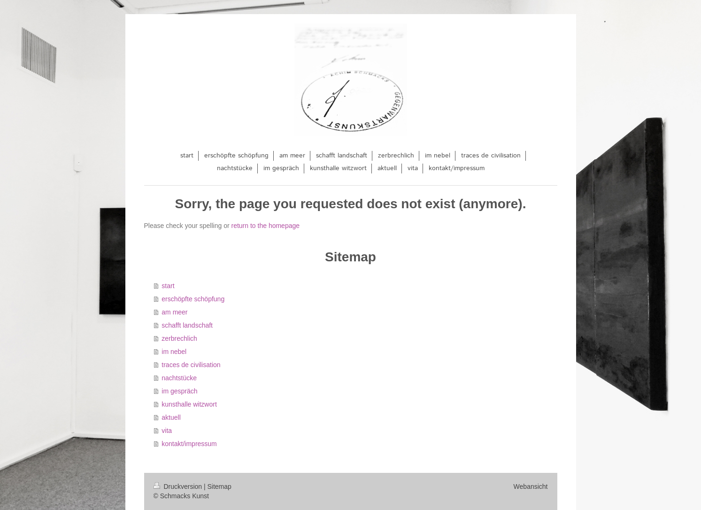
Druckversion (179, 486)
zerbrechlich (179, 338)
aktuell (171, 417)
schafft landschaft (187, 325)
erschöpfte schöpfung (193, 299)
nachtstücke (179, 378)
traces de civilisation (191, 365)
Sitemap (219, 486)
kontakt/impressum (189, 443)
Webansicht (531, 486)
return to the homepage (265, 225)
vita (167, 430)
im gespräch (179, 391)
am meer (174, 312)
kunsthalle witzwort (189, 404)
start (168, 286)
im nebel (174, 351)
